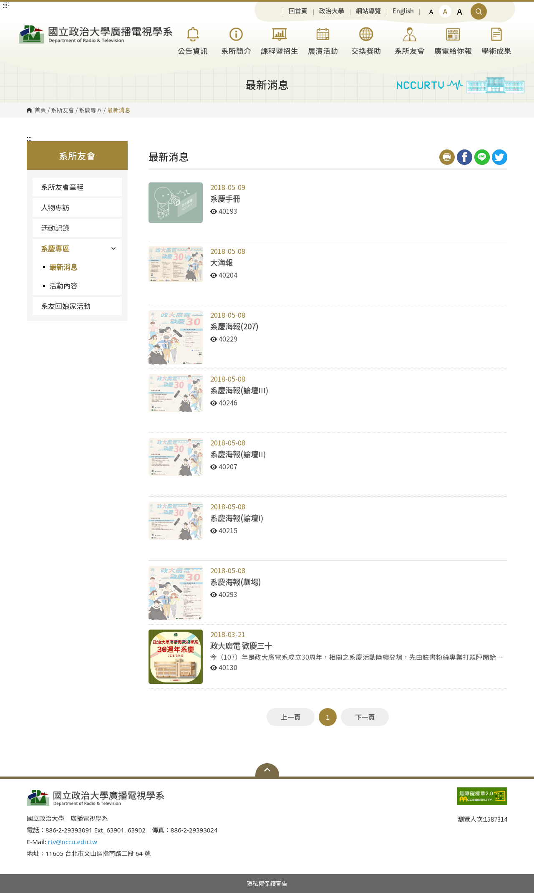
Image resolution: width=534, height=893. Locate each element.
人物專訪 (55, 207)
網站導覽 (368, 11)
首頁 (40, 110)
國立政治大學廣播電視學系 (27, 29)
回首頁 (298, 11)
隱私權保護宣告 (267, 883)
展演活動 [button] (323, 40)
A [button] (431, 11)
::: (29, 137)
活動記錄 (55, 228)
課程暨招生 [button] (279, 40)
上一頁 (291, 717)
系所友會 (62, 110)
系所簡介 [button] (236, 40)
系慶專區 (90, 110)
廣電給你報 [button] (453, 40)
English (403, 11)
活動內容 (63, 285)
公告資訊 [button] (193, 40)
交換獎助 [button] (366, 40)
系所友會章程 (62, 187)
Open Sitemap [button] (267, 770)
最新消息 (63, 266)
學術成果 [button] (496, 40)
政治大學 (331, 11)
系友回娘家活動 (66, 306)
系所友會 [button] (410, 40)
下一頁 (365, 717)
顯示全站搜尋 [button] (479, 11)
